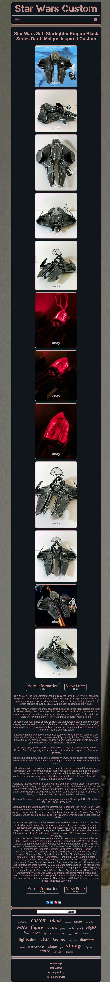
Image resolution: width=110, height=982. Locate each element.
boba (22, 947)
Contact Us (56, 968)
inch (71, 928)
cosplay (58, 951)
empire (78, 921)
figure (37, 927)
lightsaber (28, 939)
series (52, 927)
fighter (89, 947)
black (56, 920)
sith (77, 933)
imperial (73, 940)
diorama (87, 940)
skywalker (90, 922)
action (61, 933)
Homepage (56, 963)
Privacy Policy (56, 972)
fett (61, 948)
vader (86, 933)
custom (39, 920)
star (44, 938)
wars (21, 927)
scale (44, 951)
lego (91, 927)
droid (80, 928)
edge (70, 934)
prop (62, 928)
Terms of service (56, 977)
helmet (68, 922)
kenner (59, 939)
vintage (74, 946)
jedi (26, 933)
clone (52, 946)
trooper (23, 921)
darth (36, 933)
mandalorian (36, 947)
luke (52, 933)
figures (69, 952)
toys (45, 933)
